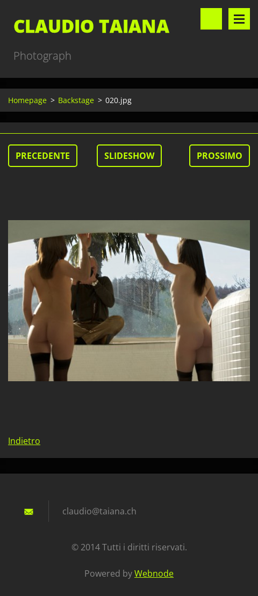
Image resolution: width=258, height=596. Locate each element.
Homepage (27, 100)
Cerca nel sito (211, 19)
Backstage (76, 100)
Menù (239, 19)
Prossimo (219, 156)
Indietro (24, 441)
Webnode (154, 573)
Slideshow (129, 156)
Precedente (43, 156)
